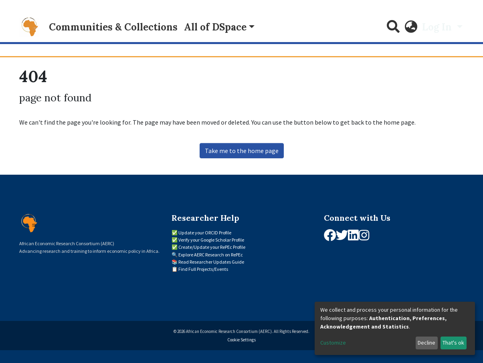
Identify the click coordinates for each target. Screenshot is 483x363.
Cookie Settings (241, 340)
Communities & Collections (113, 27)
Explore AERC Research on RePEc (210, 255)
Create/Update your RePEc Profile (211, 247)
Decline (426, 342)
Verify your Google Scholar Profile (211, 240)
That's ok (453, 342)
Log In (438, 27)
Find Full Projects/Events (203, 269)
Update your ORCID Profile (204, 233)
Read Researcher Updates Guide (211, 262)
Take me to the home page (242, 151)
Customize (333, 342)
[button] (410, 27)
